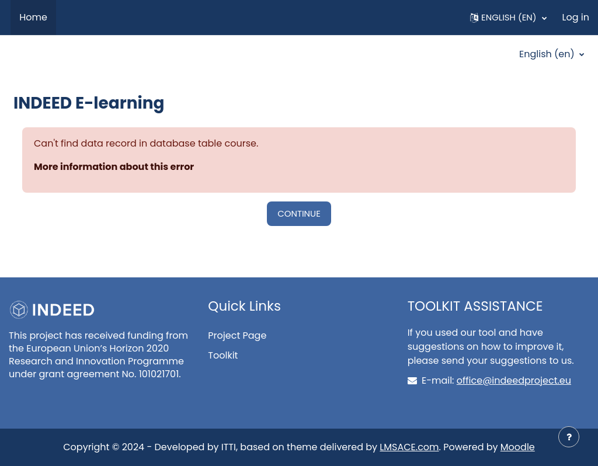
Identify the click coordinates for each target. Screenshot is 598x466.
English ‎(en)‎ (548, 54)
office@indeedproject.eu (514, 380)
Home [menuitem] (33, 17)
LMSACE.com (409, 447)
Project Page (237, 335)
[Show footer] (568, 436)
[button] (508, 17)
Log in (575, 17)
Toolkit (223, 355)
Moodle (517, 447)
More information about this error (114, 166)
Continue (299, 213)
